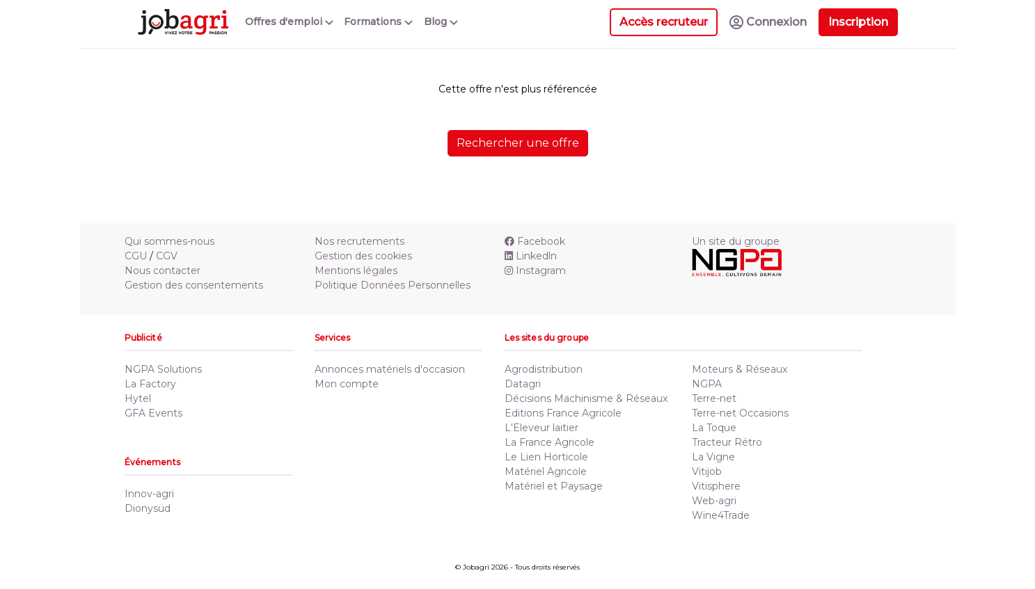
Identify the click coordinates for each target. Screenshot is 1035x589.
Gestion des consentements (194, 285)
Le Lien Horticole (546, 457)
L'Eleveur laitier (541, 427)
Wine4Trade (721, 515)
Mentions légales (356, 270)
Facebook (535, 241)
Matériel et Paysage (554, 486)
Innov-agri (149, 493)
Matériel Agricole (546, 471)
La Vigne (713, 457)
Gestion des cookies (363, 256)
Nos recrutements (359, 241)
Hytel (138, 398)
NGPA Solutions (163, 369)
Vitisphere (716, 486)
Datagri (523, 384)
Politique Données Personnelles (393, 285)
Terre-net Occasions (740, 413)
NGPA (707, 384)
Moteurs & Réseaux (739, 369)
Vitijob (707, 471)
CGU (136, 256)
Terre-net (714, 398)
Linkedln (531, 256)
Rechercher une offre (518, 143)
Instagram (535, 270)
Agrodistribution (544, 369)
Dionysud (148, 508)
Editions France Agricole (563, 413)
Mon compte (347, 384)
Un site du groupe (736, 241)
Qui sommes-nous (169, 241)
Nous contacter (162, 270)
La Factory (150, 384)
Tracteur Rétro (727, 442)
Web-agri (714, 500)
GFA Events (153, 413)
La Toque (714, 427)
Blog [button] (441, 21)
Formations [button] (378, 21)
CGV (166, 256)
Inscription (858, 22)
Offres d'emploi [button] (289, 21)
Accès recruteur (663, 22)
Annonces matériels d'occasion (390, 369)
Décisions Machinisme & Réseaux (586, 398)
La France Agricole (549, 442)
